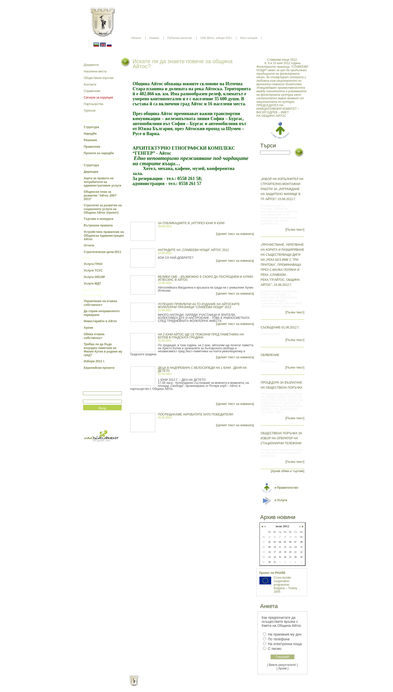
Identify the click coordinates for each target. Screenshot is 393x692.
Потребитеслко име (97, 389)
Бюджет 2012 (91, 289)
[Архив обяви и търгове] (287, 471)
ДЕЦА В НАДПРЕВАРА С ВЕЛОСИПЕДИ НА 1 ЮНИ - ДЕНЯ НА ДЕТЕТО (202, 369)
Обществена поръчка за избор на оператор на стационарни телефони (281, 438)
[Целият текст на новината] (235, 233)
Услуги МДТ (92, 283)
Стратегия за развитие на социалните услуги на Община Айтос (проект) (103, 209)
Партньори (201, 684)
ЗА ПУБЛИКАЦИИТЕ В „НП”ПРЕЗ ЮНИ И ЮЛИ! (191, 223)
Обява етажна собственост (94, 336)
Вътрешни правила (98, 225)
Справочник (92, 91)
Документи (91, 65)
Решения (90, 140)
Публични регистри (179, 37)
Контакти (90, 84)
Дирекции (91, 172)
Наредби (90, 133)
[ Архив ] (282, 668)
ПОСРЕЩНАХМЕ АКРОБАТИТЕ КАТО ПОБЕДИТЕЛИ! (195, 414)
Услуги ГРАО (93, 264)
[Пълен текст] (294, 229)
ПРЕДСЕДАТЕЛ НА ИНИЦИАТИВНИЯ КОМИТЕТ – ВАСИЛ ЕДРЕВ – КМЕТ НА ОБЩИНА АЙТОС (282, 88)
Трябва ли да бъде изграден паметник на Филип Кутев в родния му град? (103, 349)
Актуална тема (92, 295)
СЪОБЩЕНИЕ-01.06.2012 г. (280, 327)
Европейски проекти (99, 368)
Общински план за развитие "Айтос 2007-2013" (100, 195)
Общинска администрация (100, 159)
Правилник (92, 146)
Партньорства (93, 104)
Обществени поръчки (99, 78)
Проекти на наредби (99, 153)
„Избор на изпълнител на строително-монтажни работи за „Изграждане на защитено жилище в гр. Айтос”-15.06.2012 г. (282, 189)
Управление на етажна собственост (100, 303)
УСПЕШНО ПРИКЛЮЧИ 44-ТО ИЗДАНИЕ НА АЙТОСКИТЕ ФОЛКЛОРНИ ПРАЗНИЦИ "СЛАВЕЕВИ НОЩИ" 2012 (199, 305)
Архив (88, 327)
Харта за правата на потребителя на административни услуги (102, 182)
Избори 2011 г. (94, 361)
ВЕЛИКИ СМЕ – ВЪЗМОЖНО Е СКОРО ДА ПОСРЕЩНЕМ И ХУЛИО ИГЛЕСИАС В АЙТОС (205, 278)
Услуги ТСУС (93, 270)
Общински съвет (93, 121)
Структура (91, 127)
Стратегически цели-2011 (102, 252)
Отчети (89, 245)
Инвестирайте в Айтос (100, 321)
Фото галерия (248, 37)
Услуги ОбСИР (94, 277)
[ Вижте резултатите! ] (282, 665)
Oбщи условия (176, 684)
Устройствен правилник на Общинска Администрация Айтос (104, 235)
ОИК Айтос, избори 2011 (216, 37)
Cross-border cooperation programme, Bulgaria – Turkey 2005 (285, 584)
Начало (136, 37)
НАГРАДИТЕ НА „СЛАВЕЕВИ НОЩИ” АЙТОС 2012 (193, 250)
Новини (154, 37)
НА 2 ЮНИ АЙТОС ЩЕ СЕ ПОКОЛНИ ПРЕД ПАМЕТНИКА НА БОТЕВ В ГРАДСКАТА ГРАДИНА (201, 336)
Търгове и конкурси (98, 219)
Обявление (270, 355)
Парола (88, 397)
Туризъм (89, 110)
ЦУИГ (86, 258)
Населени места (95, 71)
